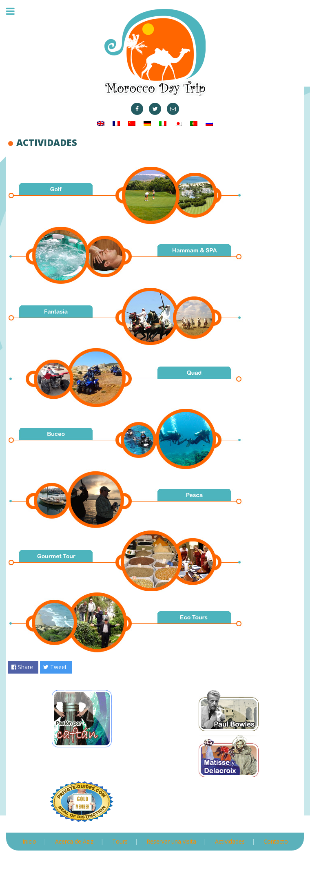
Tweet (55, 667)
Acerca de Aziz (74, 841)
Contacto (276, 841)
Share (22, 667)
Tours (120, 841)
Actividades (230, 841)
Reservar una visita (171, 841)
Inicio (29, 841)
